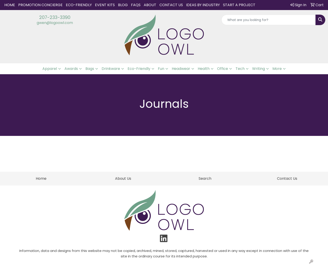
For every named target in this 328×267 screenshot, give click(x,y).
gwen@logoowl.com (55, 22)
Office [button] (222, 68)
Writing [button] (258, 68)
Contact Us (171, 5)
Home (9, 5)
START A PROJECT (239, 5)
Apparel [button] (49, 68)
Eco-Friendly (79, 5)
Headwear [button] (181, 68)
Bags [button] (89, 68)
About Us (123, 178)
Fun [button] (161, 68)
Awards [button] (71, 68)
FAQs (136, 5)
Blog (123, 5)
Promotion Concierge (40, 5)
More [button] (277, 68)
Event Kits (105, 5)
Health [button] (204, 68)
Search (205, 178)
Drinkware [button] (111, 68)
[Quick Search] (268, 20)
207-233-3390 (54, 17)
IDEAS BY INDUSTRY (203, 5)
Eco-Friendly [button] (139, 68)
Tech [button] (240, 68)
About (150, 5)
